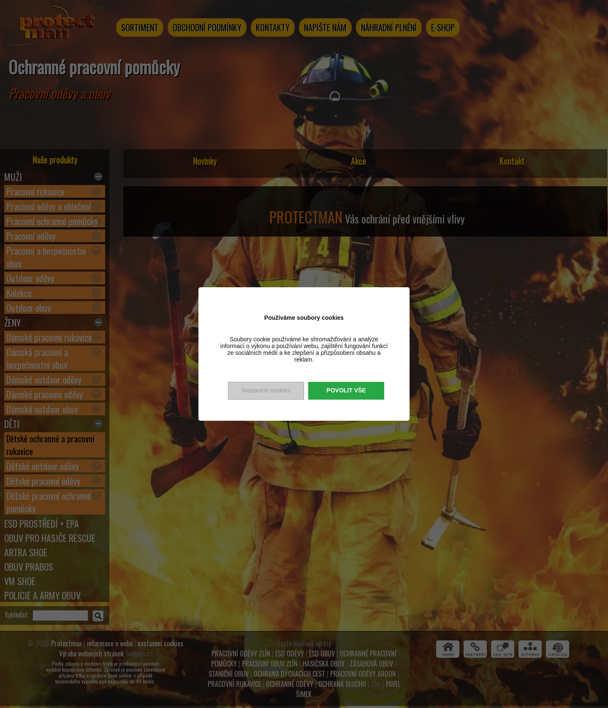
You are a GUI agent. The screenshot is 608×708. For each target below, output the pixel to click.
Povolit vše (346, 390)
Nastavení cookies (266, 390)
